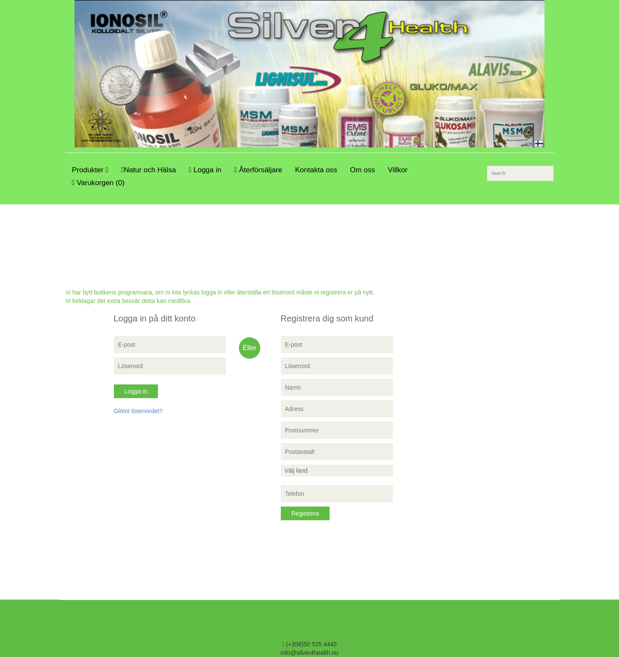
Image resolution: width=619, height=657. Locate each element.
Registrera (305, 513)
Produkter (90, 170)
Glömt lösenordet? (138, 411)
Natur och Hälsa (148, 170)
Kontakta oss (316, 170)
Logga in (205, 170)
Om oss (362, 170)
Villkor (398, 170)
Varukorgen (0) (98, 183)
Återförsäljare (258, 170)
